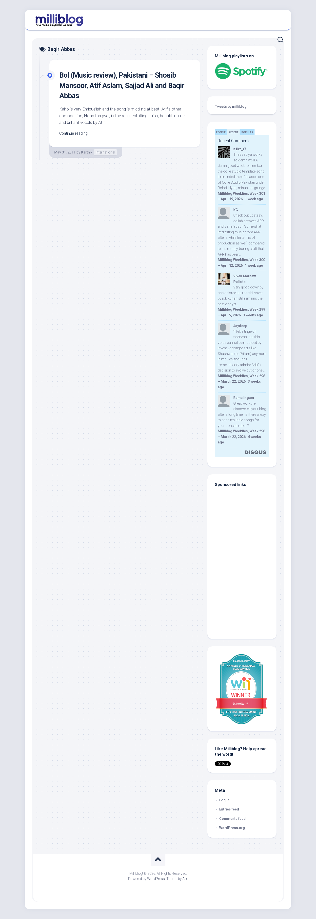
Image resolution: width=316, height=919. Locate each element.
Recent (233, 132)
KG (235, 210)
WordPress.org (232, 828)
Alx (184, 879)
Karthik (86, 152)
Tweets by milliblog (231, 107)
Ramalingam (243, 398)
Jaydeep (240, 326)
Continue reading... (76, 133)
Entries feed (229, 809)
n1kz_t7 (239, 149)
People (221, 132)
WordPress (156, 879)
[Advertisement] (245, 598)
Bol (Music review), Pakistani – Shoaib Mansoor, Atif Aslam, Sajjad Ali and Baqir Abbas (123, 85)
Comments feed (232, 819)
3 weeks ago (253, 315)
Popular (247, 132)
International (105, 152)
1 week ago (254, 199)
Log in (224, 800)
